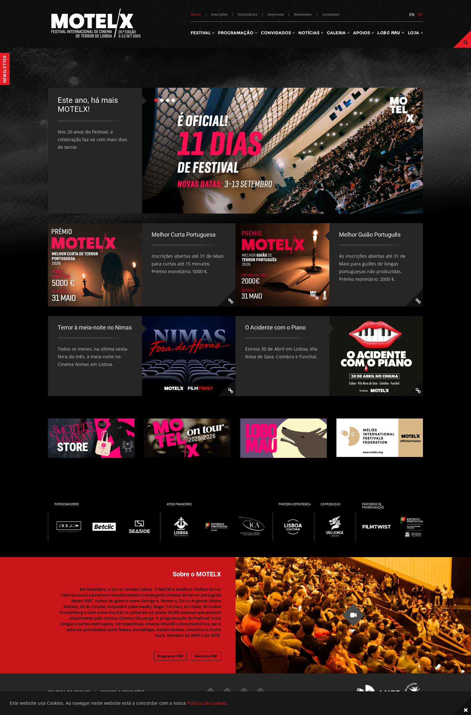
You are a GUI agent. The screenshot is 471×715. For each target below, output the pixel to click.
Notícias (310, 32)
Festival (202, 32)
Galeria (338, 32)
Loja (415, 32)
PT (420, 14)
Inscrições (219, 14)
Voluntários (247, 14)
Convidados (278, 32)
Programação (237, 32)
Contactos (330, 14)
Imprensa (276, 14)
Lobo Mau (390, 32)
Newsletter (303, 14)
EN (412, 14)
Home (196, 14)
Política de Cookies (207, 703)
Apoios (363, 32)
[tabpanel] (235, 151)
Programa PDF (170, 656)
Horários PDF (206, 656)
